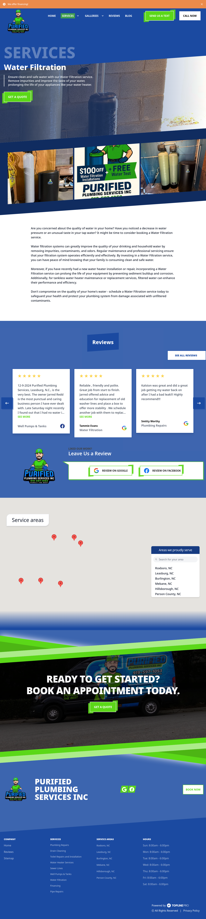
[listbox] (103, 403)
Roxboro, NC (163, 568)
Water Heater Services (62, 862)
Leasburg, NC (164, 573)
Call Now (190, 16)
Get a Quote (17, 97)
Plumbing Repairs (59, 845)
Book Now (193, 789)
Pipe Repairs (56, 891)
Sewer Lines (56, 868)
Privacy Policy (191, 910)
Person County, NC (168, 594)
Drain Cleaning (58, 850)
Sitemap (9, 858)
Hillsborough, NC (167, 589)
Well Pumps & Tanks (60, 874)
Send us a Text (160, 16)
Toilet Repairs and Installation (66, 856)
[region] (103, 403)
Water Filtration (58, 879)
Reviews (9, 852)
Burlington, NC (165, 578)
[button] (74, 537)
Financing (55, 885)
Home (7, 845)
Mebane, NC (163, 584)
